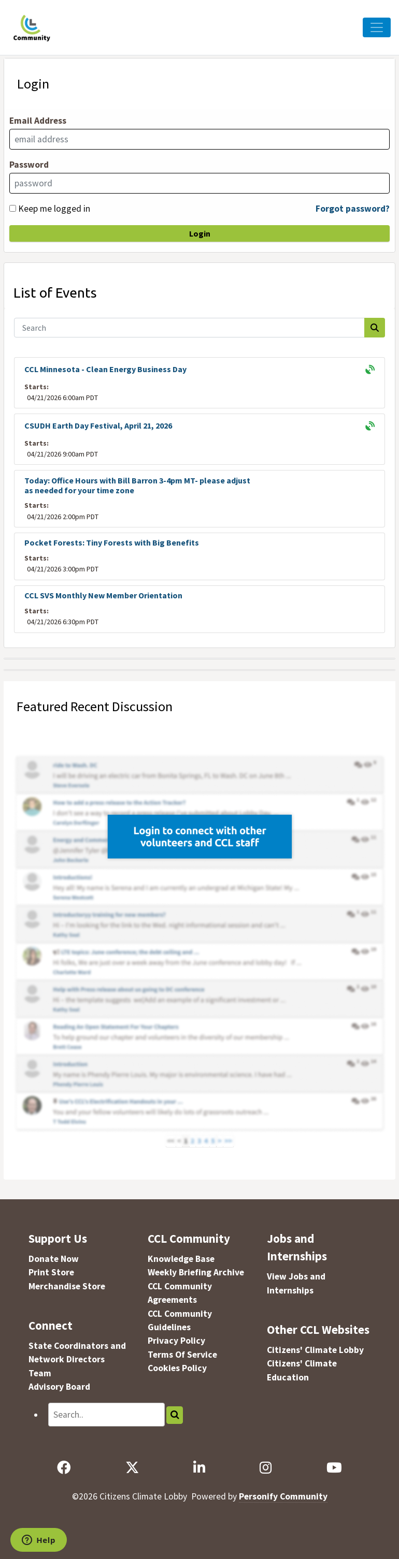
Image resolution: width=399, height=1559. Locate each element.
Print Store (51, 1272)
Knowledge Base (181, 1258)
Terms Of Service (182, 1354)
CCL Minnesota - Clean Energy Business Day (105, 369)
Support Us (57, 1238)
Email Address (37, 120)
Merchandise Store (66, 1286)
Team (39, 1373)
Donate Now (53, 1258)
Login (199, 233)
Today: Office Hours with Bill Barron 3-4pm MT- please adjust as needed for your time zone (137, 485)
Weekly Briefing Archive (196, 1272)
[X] (132, 1468)
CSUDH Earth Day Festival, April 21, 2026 (98, 425)
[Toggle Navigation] (377, 27)
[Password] (199, 183)
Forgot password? (353, 208)
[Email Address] (199, 139)
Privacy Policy (176, 1340)
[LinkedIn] (199, 1468)
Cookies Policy (177, 1368)
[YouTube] (334, 1468)
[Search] (189, 327)
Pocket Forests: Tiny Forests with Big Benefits (111, 542)
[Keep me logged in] (12, 208)
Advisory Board (59, 1386)
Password (29, 164)
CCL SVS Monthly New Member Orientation (103, 595)
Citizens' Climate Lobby (315, 1350)
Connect (50, 1325)
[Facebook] (64, 1468)
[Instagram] (266, 1468)
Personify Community (283, 1496)
